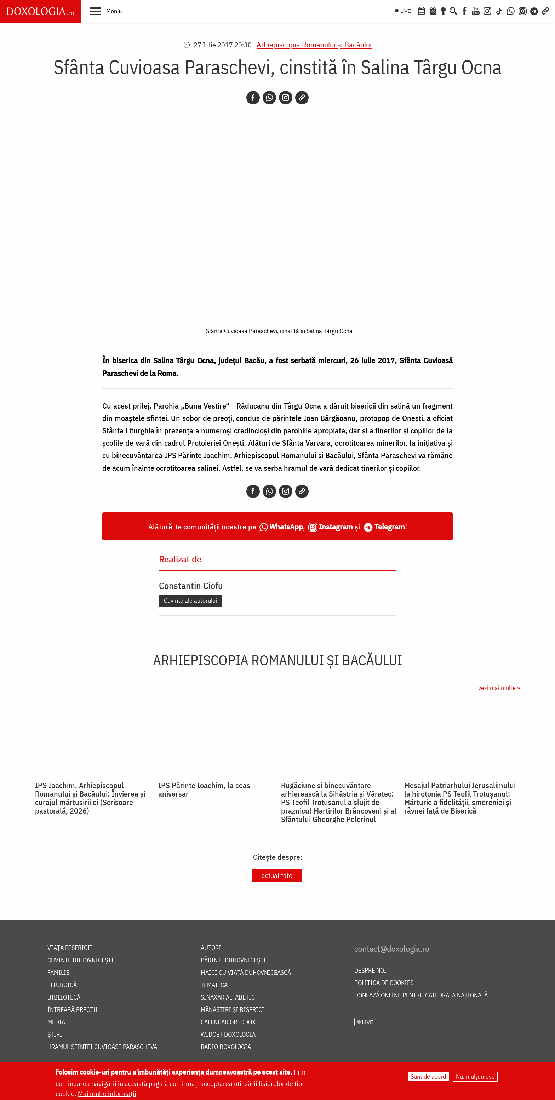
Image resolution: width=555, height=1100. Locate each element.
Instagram (336, 526)
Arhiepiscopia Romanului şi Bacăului (314, 44)
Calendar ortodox (228, 1022)
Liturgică (62, 985)
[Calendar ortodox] (421, 10)
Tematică (214, 985)
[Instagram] (487, 10)
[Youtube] (476, 10)
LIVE (405, 11)
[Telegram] (534, 10)
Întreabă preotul (73, 1010)
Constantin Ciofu (191, 585)
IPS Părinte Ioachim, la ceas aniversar (204, 789)
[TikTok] (499, 10)
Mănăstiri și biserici (232, 1010)
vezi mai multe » (499, 688)
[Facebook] (464, 10)
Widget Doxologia (228, 1034)
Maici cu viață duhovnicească (246, 973)
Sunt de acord (428, 1076)
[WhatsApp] (511, 10)
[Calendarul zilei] (433, 10)
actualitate (277, 875)
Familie (58, 973)
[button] (106, 11)
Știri (54, 1034)
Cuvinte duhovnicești (80, 960)
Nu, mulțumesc (475, 1076)
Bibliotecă (63, 997)
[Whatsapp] (269, 97)
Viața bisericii (69, 948)
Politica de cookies (383, 983)
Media (56, 1022)
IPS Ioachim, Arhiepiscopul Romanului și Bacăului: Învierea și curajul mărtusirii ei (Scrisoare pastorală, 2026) (90, 798)
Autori (211, 948)
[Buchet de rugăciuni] (443, 10)
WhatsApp (286, 526)
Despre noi (370, 970)
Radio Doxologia (226, 1047)
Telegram (389, 526)
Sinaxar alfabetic (228, 997)
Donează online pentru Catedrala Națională (421, 995)
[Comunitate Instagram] (522, 10)
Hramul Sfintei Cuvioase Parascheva (102, 1047)
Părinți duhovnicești (233, 960)
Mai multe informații (107, 1093)
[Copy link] (302, 97)
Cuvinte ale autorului (190, 600)
